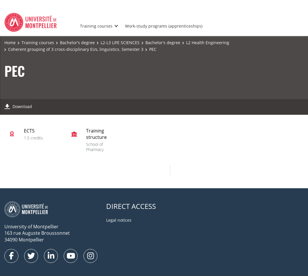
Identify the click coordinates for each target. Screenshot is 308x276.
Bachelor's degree (77, 42)
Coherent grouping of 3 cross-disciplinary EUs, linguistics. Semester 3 (75, 49)
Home (10, 42)
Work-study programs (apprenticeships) (163, 26)
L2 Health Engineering (207, 42)
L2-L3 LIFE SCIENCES (120, 42)
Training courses (96, 26)
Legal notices (118, 220)
